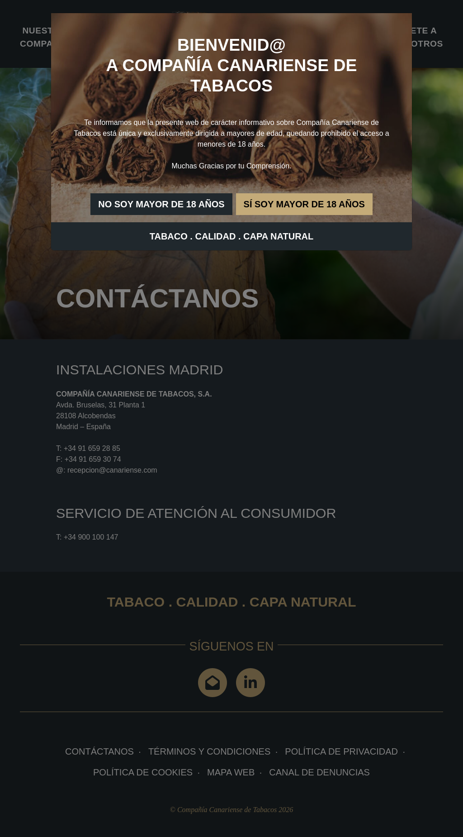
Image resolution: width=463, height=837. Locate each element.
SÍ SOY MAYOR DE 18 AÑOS (304, 204)
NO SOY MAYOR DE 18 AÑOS (161, 204)
